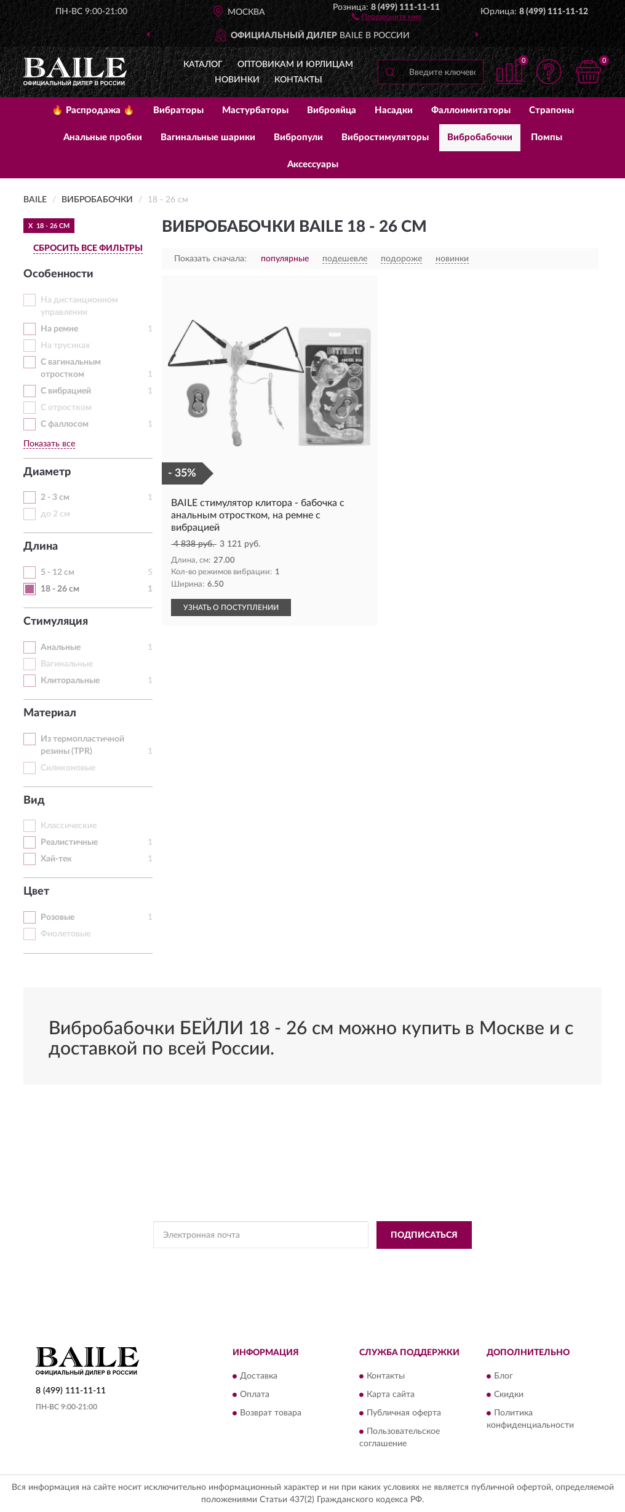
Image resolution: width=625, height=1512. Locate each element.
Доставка (258, 1376)
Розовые (57, 917)
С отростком (66, 407)
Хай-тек (56, 859)
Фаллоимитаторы (471, 110)
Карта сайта (391, 1395)
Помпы (546, 137)
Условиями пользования (424, 1263)
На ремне (59, 329)
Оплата (254, 1395)
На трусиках (65, 345)
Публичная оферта (404, 1413)
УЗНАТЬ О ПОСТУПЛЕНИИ (231, 607)
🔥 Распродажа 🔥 (93, 110)
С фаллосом (65, 424)
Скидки (508, 1395)
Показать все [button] (49, 444)
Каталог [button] (203, 64)
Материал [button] (49, 713)
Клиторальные (70, 680)
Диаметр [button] (47, 472)
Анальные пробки (102, 137)
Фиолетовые (65, 934)
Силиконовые (68, 768)
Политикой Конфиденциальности (316, 1263)
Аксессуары (312, 164)
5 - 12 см (57, 572)
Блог (503, 1376)
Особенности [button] (58, 274)
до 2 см (55, 514)
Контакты (298, 80)
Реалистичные (69, 842)
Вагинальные (67, 664)
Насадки (394, 110)
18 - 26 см (60, 589)
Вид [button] (34, 800)
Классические (69, 825)
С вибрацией (66, 391)
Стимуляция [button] (55, 621)
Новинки (237, 80)
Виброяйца (331, 110)
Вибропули (298, 137)
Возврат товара (270, 1413)
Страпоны (551, 110)
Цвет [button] (36, 891)
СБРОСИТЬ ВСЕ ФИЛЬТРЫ (88, 248)
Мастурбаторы (255, 110)
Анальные (61, 647)
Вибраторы (178, 110)
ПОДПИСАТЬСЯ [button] (424, 1235)
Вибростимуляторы (385, 137)
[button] (386, 16)
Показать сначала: (210, 259)
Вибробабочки (479, 137)
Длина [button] (40, 546)
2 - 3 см (55, 497)
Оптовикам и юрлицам (295, 64)
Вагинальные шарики (208, 137)
